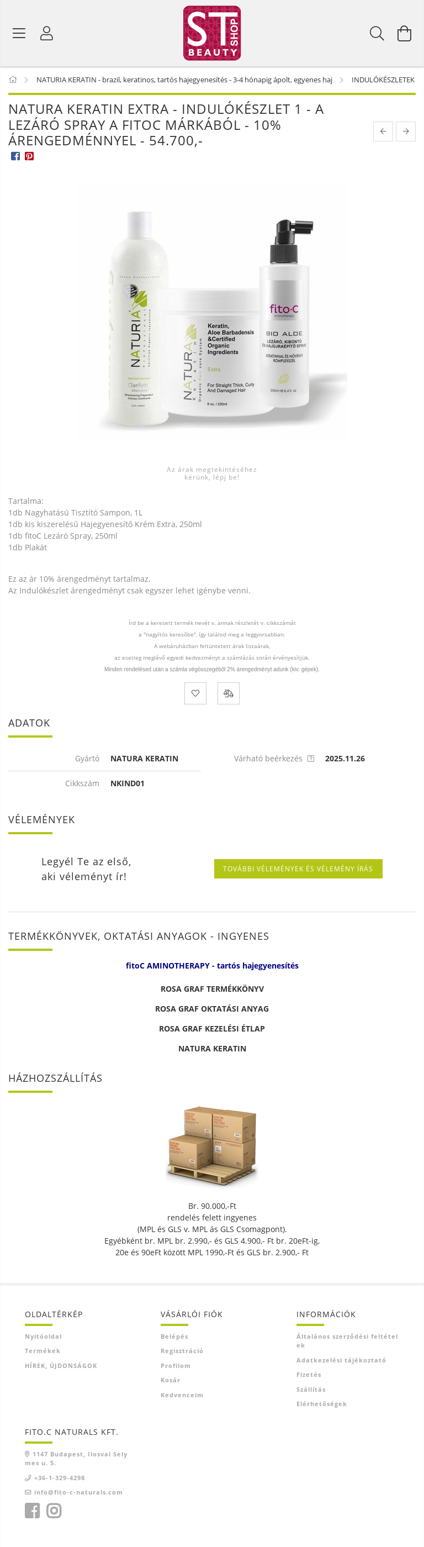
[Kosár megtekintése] (405, 33)
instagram (53, 1511)
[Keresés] (377, 33)
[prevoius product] (383, 131)
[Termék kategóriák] (19, 33)
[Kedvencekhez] (195, 693)
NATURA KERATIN (212, 1048)
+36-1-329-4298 (59, 1478)
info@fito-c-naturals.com (78, 1492)
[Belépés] (47, 33)
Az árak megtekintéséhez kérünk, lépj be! (212, 473)
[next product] (406, 131)
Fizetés (308, 1374)
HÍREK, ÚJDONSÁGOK (61, 1365)
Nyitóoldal (43, 1336)
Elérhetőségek (321, 1403)
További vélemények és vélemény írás (298, 869)
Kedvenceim (182, 1395)
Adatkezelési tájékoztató (341, 1360)
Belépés (174, 1336)
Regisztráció (182, 1350)
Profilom (176, 1365)
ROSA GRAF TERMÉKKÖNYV (212, 988)
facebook (32, 1511)
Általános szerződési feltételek (347, 1341)
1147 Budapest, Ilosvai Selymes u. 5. (76, 1458)
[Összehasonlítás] (229, 693)
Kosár (171, 1380)
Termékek (43, 1350)
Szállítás (311, 1389)
